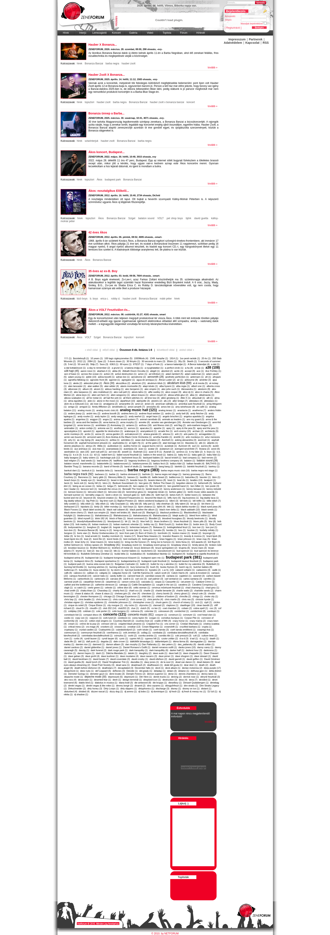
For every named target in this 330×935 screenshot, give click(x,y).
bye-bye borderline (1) (136, 570)
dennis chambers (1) (189, 674)
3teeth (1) (192, 361)
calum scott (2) (162, 573)
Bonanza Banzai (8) (88, 530)
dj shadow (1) (81, 694)
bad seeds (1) (88, 460)
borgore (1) (70, 533)
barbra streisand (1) (131, 474)
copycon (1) (95, 618)
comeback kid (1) (73, 614)
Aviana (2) (204, 449)
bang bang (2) (166, 466)
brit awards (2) (199, 542)
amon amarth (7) (136, 406)
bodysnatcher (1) (77, 527)
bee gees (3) (145, 483)
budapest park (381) (184, 557)
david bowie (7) (101, 659)
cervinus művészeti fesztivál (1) (168, 587)
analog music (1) (86, 410)
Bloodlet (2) (155, 518)
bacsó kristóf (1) (173, 457)
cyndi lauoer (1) (92, 638)
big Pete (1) (92, 500)
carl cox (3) (140, 578)
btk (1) (117, 551)
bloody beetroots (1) (197, 518)
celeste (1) (110, 587)
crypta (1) (207, 626)
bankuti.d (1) (88, 470)
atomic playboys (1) (74, 446)
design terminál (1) (132, 679)
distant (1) (206, 688)
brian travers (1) (98, 542)
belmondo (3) (125, 486)
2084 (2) (91, 361)
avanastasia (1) (114, 449)
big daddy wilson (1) (74, 500)
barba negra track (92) (78, 474)
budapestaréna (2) (130, 561)
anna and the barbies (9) (89, 422)
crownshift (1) (171, 626)
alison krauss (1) (139, 395)
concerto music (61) (141, 614)
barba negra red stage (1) (204, 470)
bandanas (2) (150, 466)
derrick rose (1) (191, 676)
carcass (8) (116, 578)
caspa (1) (160, 581)
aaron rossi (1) (88, 371)
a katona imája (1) (134, 368)
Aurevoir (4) (184, 446)
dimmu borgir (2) (124, 685)
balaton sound (146, 218)
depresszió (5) (115, 676)
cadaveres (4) (203, 570)
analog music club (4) (107, 410)
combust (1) (213, 611)
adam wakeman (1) (195, 374)
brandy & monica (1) (194, 536)
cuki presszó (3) (183, 635)
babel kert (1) (108, 454)
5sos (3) (104, 364)
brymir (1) (81, 551)
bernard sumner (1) (74, 495)
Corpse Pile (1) (192, 618)
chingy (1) (198, 596)
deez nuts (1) (87, 671)
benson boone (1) (77, 492)
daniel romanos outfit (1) (164, 647)
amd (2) (139, 404)
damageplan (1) (198, 641)
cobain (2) (187, 608)
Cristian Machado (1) (191, 623)
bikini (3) (174, 500)
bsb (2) (90, 551)
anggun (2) (95, 419)
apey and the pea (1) (207, 428)
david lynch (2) (93, 662)
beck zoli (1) (80, 483)
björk (188, 218)
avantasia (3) (130, 449)
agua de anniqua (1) (147, 380)
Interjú (82, 32)
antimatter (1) (71, 428)
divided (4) (84, 691)
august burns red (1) (152, 446)
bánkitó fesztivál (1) (197, 466)
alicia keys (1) (83, 395)
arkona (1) (168, 434)
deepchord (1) (71, 671)
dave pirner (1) (166, 656)
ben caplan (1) (140, 486)
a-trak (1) (199, 368)
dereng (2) (176, 676)
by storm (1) (117, 570)
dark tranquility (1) (138, 650)
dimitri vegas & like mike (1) (100, 685)
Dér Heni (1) (145, 676)
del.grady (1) (145, 671)
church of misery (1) (183, 602)
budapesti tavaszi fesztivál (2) (186, 561)
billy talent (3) (182, 503)
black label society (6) (94, 509)
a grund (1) (117, 368)
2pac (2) (102, 361)
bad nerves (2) (209, 457)
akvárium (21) (139, 383)
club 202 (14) (109, 608)
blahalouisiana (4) (142, 515)
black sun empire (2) (98, 512)
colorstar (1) (150, 611)
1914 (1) (174, 358)
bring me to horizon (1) (162, 542)
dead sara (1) (123, 665)
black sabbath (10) (190, 509)
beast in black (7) (120, 480)
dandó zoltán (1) (206, 644)
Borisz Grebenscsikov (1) (105, 533)
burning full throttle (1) (75, 567)
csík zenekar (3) (131, 632)
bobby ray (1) (150, 524)
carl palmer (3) (155, 578)
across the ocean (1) (91, 374)
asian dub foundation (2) (147, 440)
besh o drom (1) (114, 495)
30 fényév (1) (133, 361)
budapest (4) (178, 553)
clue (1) (135, 608)
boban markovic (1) (102, 524)
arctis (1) (89, 434)
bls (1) (136, 521)
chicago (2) (109, 596)
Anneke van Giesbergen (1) (196, 422)
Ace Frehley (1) (213, 371)
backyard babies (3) (153, 457)
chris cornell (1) (121, 599)
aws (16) (84, 451)
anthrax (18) (145, 425)
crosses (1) (120, 626)
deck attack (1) (172, 668)
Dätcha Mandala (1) (116, 653)
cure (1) (68, 638)
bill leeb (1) (185, 500)
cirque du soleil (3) (77, 605)
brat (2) (87, 539)
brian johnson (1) (186, 539)
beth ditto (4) (147, 495)
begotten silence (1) (186, 483)
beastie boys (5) (138, 480)
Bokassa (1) (159, 527)
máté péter (166, 298)
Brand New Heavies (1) (149, 536)
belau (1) (101, 486)
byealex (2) (155, 570)
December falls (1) (144, 668)
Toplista (167, 32)
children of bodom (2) (167, 596)
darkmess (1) (210, 650)
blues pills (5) (200, 521)
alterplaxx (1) (211, 401)
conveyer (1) (189, 614)
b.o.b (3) (77, 454)
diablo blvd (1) (86, 682)
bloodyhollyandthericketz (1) (91, 521)
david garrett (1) (177, 659)
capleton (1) (185, 576)
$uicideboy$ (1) (81, 358)
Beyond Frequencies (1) (131, 498)
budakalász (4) (137, 553)
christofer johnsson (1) (119, 602)
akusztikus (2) (123, 383)
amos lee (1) (167, 406)
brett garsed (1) (150, 539)
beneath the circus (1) (109, 489)
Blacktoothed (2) (192, 512)
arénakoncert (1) (133, 434)
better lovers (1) (193, 495)
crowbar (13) (134, 626)
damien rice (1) (83, 644)
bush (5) (154, 567)
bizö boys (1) (130, 506)
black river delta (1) (169, 509)
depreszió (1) (131, 676)
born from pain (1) (129, 533)
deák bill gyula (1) (173, 665)
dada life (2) (70, 641)
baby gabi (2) (198, 454)
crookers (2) (107, 626)
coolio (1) (69, 618)
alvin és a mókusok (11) (76, 404)
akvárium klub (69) (179, 383)
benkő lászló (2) (154, 489)
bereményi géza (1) (136, 492)
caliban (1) (92, 573)
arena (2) (100, 434)
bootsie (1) (192, 530)
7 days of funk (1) (154, 364)
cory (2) (83, 621)
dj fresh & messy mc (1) (194, 691)
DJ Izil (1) (212, 691)
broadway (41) (112, 544)
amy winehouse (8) (185, 406)
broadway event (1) (132, 545)
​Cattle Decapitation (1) (143, 584)
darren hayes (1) (85, 653)
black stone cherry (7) (75, 512)
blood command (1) (137, 518)
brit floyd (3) (214, 542)
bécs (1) (107, 483)
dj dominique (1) (159, 691)
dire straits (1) (191, 685)
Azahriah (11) (140, 451)
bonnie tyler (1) (134, 530)
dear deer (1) (190, 665)
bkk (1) (170, 506)
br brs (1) (79, 536)
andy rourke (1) (85, 416)
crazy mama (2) (198, 621)
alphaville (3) (143, 401)
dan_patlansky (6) (187, 644)
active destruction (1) (126, 374)
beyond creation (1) (107, 498)
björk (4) (161, 506)
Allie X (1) (186, 398)
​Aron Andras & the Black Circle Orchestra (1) (129, 437)
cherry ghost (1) (182, 593)
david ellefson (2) (158, 659)
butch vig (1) (185, 567)
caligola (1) (105, 573)
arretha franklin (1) (162, 437)
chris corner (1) (138, 599)
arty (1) (72, 440)
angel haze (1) (153, 416)
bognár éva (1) (120, 527)
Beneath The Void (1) (133, 489)
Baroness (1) (84, 477)
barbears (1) (101, 474)
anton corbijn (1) (88, 428)
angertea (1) (82, 419)
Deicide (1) (132, 671)
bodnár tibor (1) (184, 524)
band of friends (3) (113, 466)
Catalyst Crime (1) (205, 581)
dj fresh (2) (174, 691)
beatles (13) (196, 480)
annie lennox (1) (85, 425)
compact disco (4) (92, 614)
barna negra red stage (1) (168, 474)
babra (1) (172, 454)
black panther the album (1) (144, 509)
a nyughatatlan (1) (154, 368)
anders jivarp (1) (76, 413)
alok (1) (91, 401)
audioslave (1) (114, 446)
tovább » (212, 67)
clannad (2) (159, 605)
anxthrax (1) (120, 428)
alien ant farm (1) (100, 395)
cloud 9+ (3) (82, 608)
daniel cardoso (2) (73, 647)
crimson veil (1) (109, 623)
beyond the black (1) (155, 498)
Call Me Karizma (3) (143, 573)
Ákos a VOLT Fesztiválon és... (109, 309)
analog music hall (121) (138, 410)
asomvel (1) (204, 440)
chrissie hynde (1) (205, 599)
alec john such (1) (170, 389)
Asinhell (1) (167, 440)
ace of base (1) (72, 374)
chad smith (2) (71, 590)
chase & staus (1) (104, 593)
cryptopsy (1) (71, 629)
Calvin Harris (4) (179, 573)
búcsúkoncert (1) (166, 551)
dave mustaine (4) (129, 656)
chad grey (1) (212, 587)
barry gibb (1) (100, 477)
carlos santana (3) (193, 578)
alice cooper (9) (173, 392)
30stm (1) (172, 361)
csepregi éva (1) (205, 629)
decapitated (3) (125, 668)
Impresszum (237, 39)
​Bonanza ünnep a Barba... (106, 113)
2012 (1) (81, 361)
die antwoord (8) (142, 682)
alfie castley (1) (156, 392)
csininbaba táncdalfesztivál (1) (96, 635)
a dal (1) (215, 364)
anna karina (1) (111, 422)
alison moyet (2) (158, 395)
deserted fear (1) (102, 679)
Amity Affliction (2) (101, 406)
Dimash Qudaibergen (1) (195, 682)
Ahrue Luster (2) (167, 380)
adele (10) (91, 377)
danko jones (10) (187, 647)
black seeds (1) (209, 509)
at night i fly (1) (136, 443)
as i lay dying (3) (85, 440)
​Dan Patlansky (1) (151, 644)
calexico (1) (79, 573)
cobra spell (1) (200, 608)
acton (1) (142, 374)
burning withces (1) (119, 567)
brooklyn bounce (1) (78, 548)
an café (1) (202, 406)
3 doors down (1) (116, 361)
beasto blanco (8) (157, 480)
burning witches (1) (98, 567)
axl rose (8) (114, 451)
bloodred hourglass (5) (173, 518)
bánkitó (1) (180, 466)
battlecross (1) (176, 477)
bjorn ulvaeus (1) (147, 506)
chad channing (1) (194, 587)
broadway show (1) (181, 545)
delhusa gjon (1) (199, 671)
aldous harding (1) (114, 389)
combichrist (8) (198, 611)
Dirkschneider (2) (77, 688)
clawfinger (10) (187, 605)
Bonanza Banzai (94, 63)
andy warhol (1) (137, 416)
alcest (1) (98, 389)
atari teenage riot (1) (173, 443)
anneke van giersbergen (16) (166, 422)
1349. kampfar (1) (159, 358)
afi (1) (208, 377)
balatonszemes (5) (142, 463)
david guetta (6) (76, 662)
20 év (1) (206, 358)
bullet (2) (144, 564)
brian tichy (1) (82, 542)
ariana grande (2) (152, 434)
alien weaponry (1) (120, 395)
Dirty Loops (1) (111, 688)
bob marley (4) (83, 524)
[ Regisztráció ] (233, 27)
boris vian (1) (84, 533)
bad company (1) (191, 457)
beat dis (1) (183, 480)
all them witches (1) (133, 398)
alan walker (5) (95, 386)
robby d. (115, 298)
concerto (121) (114, 614)
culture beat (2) (209, 635)
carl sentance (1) (173, 578)
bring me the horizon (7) (137, 542)
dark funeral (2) (98, 650)
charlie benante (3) (165, 590)
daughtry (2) (145, 653)
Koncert (116, 32)
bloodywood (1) (115, 521)
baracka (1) (120, 470)
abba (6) (116, 371)
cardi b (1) (128, 578)
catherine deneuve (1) (106, 584)
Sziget (131, 218)
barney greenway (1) (193, 474)
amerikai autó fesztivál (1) (192, 404)
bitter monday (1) (113, 506)
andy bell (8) (182, 413)
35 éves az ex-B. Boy (102, 271)
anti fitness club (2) (162, 425)
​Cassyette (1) (172, 581)
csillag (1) (146, 632)
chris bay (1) (70, 599)
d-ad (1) (194, 638)
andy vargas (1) (119, 416)
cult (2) (196, 635)
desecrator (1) (85, 679)
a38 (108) (212, 367)
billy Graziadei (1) (119, 503)
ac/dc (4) (178, 371)
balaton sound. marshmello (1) (80, 463)
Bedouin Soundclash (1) (125, 483)
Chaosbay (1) (104, 590)
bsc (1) (99, 551)
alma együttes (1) (77, 401)
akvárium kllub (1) (156, 383)
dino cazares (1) (155, 685)
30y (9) (181, 361)
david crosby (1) (140, 659)
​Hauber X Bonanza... (102, 44)
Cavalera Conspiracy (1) (204, 584)
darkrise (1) (70, 653)
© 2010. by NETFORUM (165, 933)
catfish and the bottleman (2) (78, 584)
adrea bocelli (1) (106, 377)
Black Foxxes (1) (72, 509)
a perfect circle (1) (174, 368)
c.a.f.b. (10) (168, 570)
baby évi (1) (184, 454)
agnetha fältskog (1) (78, 380)
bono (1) (148, 530)
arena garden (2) (114, 434)
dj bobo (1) (143, 691)
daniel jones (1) (114, 647)
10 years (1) (96, 358)
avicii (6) (215, 449)
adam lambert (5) (174, 374)
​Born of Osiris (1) (147, 533)
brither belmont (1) (73, 545)
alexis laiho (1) (139, 392)
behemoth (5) (205, 483)
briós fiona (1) (183, 542)
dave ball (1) (175, 653)
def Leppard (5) (103, 671)
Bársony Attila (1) (117, 477)
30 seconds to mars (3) (153, 361)
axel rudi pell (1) (99, 451)
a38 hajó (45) (71, 370)
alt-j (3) (167, 401)
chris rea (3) (188, 599)
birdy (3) (98, 506)
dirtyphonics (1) (146, 688)
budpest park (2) (76, 564)
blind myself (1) (86, 518)
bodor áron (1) (200, 524)
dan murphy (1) (133, 644)
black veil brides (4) (120, 512)
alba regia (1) (183, 386)
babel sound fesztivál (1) (129, 454)
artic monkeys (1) (195, 437)
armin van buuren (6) (75, 437)
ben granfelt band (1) (178, 486)
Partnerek (256, 39)
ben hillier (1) (197, 486)
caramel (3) (199, 576)
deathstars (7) (109, 668)
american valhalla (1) (166, 404)
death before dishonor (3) (88, 668)
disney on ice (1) (191, 688)
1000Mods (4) (141, 358)
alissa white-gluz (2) (178, 395)
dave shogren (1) (184, 656)
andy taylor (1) (102, 416)
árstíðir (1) (179, 437)
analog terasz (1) (167, 410)
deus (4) (183, 679)
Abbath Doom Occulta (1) (135, 371)
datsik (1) (132, 653)
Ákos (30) (109, 383)
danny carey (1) (205, 647)
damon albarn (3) (115, 644)
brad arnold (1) (92, 536)
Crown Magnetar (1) (152, 626)
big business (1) (190, 498)
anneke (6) (144, 422)
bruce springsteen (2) (166, 548)
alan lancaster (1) (77, 386)
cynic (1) (123, 638)
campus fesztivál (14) (80, 576)
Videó (150, 32)
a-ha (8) (189, 368)
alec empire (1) (152, 389)
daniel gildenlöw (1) (94, 647)
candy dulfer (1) (118, 576)
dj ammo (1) (130, 691)
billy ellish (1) (102, 503)
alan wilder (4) (111, 386)
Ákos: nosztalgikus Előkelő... (108, 190)
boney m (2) (106, 530)
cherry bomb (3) (164, 593)
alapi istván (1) (150, 386)
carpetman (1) (113, 581)
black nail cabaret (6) (117, 509)
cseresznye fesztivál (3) (93, 632)
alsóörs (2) (156, 401)
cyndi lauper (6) (110, 638)
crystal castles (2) (88, 629)
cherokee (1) (148, 593)
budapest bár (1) (93, 557)
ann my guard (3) (195, 419)
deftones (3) (119, 671)
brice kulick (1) (115, 542)
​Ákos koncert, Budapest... (106, 152)
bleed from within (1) (199, 515)
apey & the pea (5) (186, 428)
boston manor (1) (181, 533)
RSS (266, 42)
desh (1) (117, 679)
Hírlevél (200, 32)
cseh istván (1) (144, 629)
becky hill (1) (94, 483)
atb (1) (202, 443)
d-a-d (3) (184, 638)
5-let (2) (72, 364)
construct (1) (175, 614)
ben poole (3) (212, 486)
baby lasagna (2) (72, 457)
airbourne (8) (191, 380)
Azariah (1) (169, 451)
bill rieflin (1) (199, 500)
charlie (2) (149, 590)
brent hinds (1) (114, 539)
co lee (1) (156, 608)
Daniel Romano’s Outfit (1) (136, 647)
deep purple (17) (212, 668)
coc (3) (213, 608)
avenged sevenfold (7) (186, 449)
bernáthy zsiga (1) (95, 495)
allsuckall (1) (198, 398)
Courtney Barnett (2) (123, 621)
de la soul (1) (167, 662)
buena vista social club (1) (99, 564)
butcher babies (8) (203, 567)
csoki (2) (132, 635)
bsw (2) (108, 551)
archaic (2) (198, 431)
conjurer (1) (161, 614)
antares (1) (131, 425)
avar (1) (142, 449)
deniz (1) (172, 674)
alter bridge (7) (180, 401)
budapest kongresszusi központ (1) (122, 557)
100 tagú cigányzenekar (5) (118, 358)
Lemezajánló (99, 32)
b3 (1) (97, 454)
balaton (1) (189, 460)
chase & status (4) (84, 593)
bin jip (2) (195, 503)
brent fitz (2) (99, 539)
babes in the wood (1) (155, 454)
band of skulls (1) (133, 466)
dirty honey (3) (94, 688)
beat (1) (172, 480)
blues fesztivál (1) (183, 521)
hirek (79, 63)
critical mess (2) (76, 626)
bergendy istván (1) (158, 492)
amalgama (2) (110, 404)
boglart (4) (106, 527)
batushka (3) (191, 477)
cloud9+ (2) (95, 608)
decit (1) (159, 668)
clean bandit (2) (205, 605)
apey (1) (170, 428)
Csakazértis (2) (106, 629)
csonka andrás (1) (147, 635)
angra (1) (107, 419)
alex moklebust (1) (102, 392)
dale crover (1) (120, 641)
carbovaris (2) (101, 578)
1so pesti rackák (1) (190, 358)
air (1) (180, 380)
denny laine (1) (209, 674)
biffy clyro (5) (174, 498)
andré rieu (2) (93, 413)
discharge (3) (162, 688)
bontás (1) (171, 530)
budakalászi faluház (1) (159, 553)
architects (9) (211, 431)
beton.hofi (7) (176, 495)
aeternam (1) (197, 377)
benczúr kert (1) (89, 489)
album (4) (87, 389)
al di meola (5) (200, 383)
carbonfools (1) (85, 578)
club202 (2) (123, 608)
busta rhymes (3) (169, 567)
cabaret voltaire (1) (185, 570)
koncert (191, 102)
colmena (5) (137, 611)
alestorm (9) (204, 389)
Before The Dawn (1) (164, 483)
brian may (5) (203, 539)
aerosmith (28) (156, 376)
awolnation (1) (71, 451)
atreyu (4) (91, 446)
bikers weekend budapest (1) (153, 500)
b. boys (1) (209, 451)
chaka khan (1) (88, 590)
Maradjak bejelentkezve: (255, 23)
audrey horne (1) (132, 446)
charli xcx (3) (135, 590)
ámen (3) (149, 404)
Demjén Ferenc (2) (136, 674)
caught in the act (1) (166, 584)
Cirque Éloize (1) (97, 605)
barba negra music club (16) (175, 470)
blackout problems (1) (171, 512)
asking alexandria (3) (185, 440)
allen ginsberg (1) (170, 398)
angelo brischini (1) (172, 416)
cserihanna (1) (114, 632)
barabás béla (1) (104, 470)
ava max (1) (98, 449)
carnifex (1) (209, 578)
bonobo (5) (159, 530)
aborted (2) (167, 371)
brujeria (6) (184, 548)
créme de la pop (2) (90, 623)
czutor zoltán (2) (169, 638)
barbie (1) (114, 474)
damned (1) (99, 644)
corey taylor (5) (140, 618)
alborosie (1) (74, 389)
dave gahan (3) (76, 656)
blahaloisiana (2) (103, 515)
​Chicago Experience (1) (128, 596)
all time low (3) (152, 398)
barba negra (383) (143, 470)
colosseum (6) (165, 611)
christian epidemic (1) (96, 602)
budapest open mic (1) (152, 557)
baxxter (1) (205, 477)
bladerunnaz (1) (85, 515)
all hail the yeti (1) (113, 398)
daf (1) (81, 641)
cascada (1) (147, 581)
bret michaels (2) (132, 539)
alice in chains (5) (204, 392)
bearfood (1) (103, 480)
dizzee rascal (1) (99, 691)
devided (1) (204, 679)
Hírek (66, 32)
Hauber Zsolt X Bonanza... (106, 74)
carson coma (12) (131, 581)
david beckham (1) (82, 659)
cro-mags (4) (92, 626)
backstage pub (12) (110, 457)
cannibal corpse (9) (155, 576)
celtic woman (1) (141, 587)
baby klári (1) (213, 454)
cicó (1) (199, 602)
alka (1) (194, 395)
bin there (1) (207, 503)
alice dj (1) (188, 392)
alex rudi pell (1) (122, 392)
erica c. (104, 298)
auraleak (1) (171, 446)
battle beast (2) (159, 477)
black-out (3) (138, 512)
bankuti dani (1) (72, 470)
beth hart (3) (162, 495)
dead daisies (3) (205, 662)
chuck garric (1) (164, 602)
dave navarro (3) (148, 656)
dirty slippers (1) (128, 688)
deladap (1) (160, 671)
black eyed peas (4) (211, 506)
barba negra (112, 63)
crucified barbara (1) (190, 626)
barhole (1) (147, 474)
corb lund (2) (109, 618)
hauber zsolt (128, 63)
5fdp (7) (94, 364)
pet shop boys (175, 218)
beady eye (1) (88, 480)
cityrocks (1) (145, 605)
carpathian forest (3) (94, 581)
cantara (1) (172, 576)
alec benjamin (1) (134, 389)
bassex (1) (133, 477)
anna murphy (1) (128, 422)
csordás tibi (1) (165, 635)
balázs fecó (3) (160, 463)
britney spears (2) (94, 545)
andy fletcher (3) (198, 413)
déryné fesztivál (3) (210, 676)
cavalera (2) (184, 584)
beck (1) (68, 483)
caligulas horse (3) (121, 573)
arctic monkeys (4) (73, 434)
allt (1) (209, 398)
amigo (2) (73, 406)
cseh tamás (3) (161, 629)
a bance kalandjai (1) (175, 364)
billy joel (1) (149, 503)
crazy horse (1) (180, 621)
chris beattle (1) (86, 599)
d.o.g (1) (204, 638)
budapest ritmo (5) (84, 561)
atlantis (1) (212, 443)
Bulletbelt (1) (213, 564)
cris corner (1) (172, 623)
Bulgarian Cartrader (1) (127, 564)
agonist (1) (114, 380)
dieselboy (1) (175, 682)
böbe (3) (68, 536)
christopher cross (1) (143, 602)
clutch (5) (145, 608)
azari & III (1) (155, 451)
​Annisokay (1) (117, 425)
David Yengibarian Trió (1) (115, 662)
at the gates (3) (153, 443)
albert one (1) (198, 386)
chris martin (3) (172, 599)
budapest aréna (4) (74, 557)
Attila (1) (101, 446)
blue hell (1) (146, 521)
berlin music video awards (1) (203, 492)
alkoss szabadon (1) (74, 398)
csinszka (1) (120, 635)
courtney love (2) (144, 621)
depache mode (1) (73, 676)
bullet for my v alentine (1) (164, 564)
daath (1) (214, 638)
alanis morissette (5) (130, 386)
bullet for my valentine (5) (192, 564)
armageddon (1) (207, 434)
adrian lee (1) (123, 377)
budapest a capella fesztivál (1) (203, 553)
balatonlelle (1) (104, 463)
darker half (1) (177, 650)
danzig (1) (84, 650)
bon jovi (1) (211, 527)
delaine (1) (183, 671)
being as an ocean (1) (84, 486)
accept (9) (190, 371)
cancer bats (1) (100, 576)
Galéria (133, 32)
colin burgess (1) (120, 611)
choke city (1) (211, 596)
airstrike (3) (205, 380)
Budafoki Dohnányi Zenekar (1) (97, 553)
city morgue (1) (115, 605)
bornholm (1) (164, 533)
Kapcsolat (252, 42)
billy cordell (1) (71, 503)
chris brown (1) (103, 599)
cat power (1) (187, 581)
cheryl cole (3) (199, 593)
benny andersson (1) (174, 489)
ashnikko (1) (127, 440)
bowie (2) (196, 533)
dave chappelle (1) (192, 653)
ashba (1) (114, 440)
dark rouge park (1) (118, 650)
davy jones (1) (151, 662)
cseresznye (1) (71, 632)
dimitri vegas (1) (76, 685)
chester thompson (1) (91, 596)
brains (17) (130, 536)
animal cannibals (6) (150, 419)
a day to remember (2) (98, 368)
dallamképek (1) (163, 641)
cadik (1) (216, 570)
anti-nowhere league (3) (199, 425)
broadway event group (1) (156, 545)
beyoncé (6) (90, 498)
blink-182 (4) (101, 518)
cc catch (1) (80, 587)
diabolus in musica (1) (106, 682)
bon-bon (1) (70, 530)
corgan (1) (154, 618)
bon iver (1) (198, 527)
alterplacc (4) (196, 401)
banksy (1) (214, 466)
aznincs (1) (182, 451)
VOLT (160, 218)
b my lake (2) (196, 451)
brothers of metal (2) (122, 548)
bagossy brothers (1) (139, 460)
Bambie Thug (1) (72, 466)
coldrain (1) (88, 611)
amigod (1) (85, 406)
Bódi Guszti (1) (166, 524)
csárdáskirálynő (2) (125, 629)
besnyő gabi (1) (132, 495)
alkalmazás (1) (206, 395)
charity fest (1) (120, 590)
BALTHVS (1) (213, 463)
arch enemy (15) (182, 431)
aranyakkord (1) (148, 431)
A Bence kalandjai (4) (199, 364)
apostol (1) (88, 431)
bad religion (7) (72, 460)
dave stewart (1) (202, 656)
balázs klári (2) (177, 463)
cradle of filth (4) (162, 621)
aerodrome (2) (138, 377)
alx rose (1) (96, 404)
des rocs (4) (70, 679)
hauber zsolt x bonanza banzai (167, 102)
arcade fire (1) (165, 431)
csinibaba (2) (159, 632)
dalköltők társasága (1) (141, 641)
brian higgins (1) (168, 539)
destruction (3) (169, 679)
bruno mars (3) (199, 548)
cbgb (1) (68, 587)
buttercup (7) (70, 570)
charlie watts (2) (184, 590)
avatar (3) (153, 449)
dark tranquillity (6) (158, 650)
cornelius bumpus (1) (172, 618)
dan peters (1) (169, 644)
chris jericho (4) (155, 599)
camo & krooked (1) (200, 573)
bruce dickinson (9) (144, 548)
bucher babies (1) (131, 551)
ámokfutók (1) (119, 406)
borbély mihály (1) (209, 530)
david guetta (201, 218)
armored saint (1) (96, 437)
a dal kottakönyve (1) (75, 368)
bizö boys (82, 298)
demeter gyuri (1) (99, 674)
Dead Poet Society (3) (103, 665)
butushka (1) (85, 570)
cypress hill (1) (152, 638)
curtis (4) (78, 638)
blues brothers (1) (163, 521)
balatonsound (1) (122, 463)
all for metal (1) (94, 398)
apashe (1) (159, 428)
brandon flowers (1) (173, 536)
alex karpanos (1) (83, 392)
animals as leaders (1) (173, 419)
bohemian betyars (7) (141, 527)
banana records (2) (92, 466)
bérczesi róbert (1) (97, 492)
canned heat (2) (136, 576)
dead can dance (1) (185, 662)
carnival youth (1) (73, 581)
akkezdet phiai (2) (93, 383)
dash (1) (100, 653)
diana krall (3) (126, 682)
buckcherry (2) (148, 551)
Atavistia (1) (191, 443)
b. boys (94, 298)
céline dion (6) (124, 587)
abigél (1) (155, 371)
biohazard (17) (71, 506)
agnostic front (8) (99, 380)
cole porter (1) (103, 611)
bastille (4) (145, 477)
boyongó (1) (209, 533)
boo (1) (182, 530)
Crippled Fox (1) (154, 623)
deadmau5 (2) (138, 665)
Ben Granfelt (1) (157, 486)
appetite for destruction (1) (109, 431)
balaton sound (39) (207, 460)
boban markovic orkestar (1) (127, 524)
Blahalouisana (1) (123, 515)
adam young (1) (76, 377)
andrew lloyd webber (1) (151, 413)
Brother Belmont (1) (100, 548)
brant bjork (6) (213, 536)
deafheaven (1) (155, 665)
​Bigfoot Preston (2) (127, 500)
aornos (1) (133, 428)
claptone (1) (172, 605)
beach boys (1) (72, 480)
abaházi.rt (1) (104, 371)
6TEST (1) (138, 364)
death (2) (203, 665)
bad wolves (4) (104, 460)
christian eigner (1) (73, 602)
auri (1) (196, 446)
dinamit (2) (139, 685)
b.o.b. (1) (87, 454)
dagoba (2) (106, 641)
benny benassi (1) (195, 489)
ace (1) (200, 371)
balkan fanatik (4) (195, 463)
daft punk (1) (92, 641)
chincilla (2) (185, 596)
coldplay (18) (74, 611)
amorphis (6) (153, 406)
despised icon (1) (152, 679)
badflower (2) (120, 460)
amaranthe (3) (126, 404)
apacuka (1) (146, 428)
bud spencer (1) (185, 551)
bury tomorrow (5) (139, 567)
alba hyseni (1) (166, 386)
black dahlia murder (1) (188, 506)
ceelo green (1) (95, 587)
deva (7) (193, 679)
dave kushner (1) (109, 656)
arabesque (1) (131, 431)
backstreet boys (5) (131, 457)
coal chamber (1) (171, 608)
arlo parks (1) (190, 434)
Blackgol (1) (152, 512)
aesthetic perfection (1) (177, 377)
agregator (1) (128, 380)
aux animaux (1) (82, 449)
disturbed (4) (70, 691)
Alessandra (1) (188, 389)
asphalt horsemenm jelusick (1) (95, 443)
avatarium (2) (166, 449)
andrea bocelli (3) (111, 413)
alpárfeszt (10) (127, 401)
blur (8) (212, 521)
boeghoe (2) (93, 527)
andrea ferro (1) (129, 413)
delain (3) (172, 671)
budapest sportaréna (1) (107, 561)
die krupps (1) (160, 682)
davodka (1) (136, 662)
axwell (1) (127, 451)
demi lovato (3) (117, 674)
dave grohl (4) (92, 656)
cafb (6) (68, 573)
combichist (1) (181, 611)
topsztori (89, 102)
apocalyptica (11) (73, 431)
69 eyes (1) (126, 364)
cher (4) (136, 593)
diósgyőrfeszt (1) (173, 685)
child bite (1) (148, 596)
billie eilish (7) (214, 500)
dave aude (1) (160, 653)
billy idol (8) (136, 503)
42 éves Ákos (97, 232)
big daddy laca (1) (209, 498)
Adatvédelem (233, 42)
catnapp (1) (125, 584)
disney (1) (176, 688)
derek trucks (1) (161, 676)
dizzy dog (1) (116, 691)
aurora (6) (206, 446)
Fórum (184, 32)
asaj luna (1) (101, 440)
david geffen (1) (194, 659)
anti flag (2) (180, 425)
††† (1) (68, 358)
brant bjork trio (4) (73, 539)
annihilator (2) (103, 425)
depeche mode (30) (95, 676)
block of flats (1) (117, 518)
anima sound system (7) (126, 419)
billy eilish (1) (87, 503)
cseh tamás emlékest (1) (183, 629)
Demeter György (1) (78, 674)
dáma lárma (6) (181, 641)
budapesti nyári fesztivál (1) (155, 561)
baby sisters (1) (91, 457)
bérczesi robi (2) (116, 492)
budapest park (112, 179)
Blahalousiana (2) (162, 515)
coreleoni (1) (124, 618)
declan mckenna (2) (192, 668)
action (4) (108, 374)
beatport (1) (210, 480)
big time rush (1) (108, 500)
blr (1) (128, 521)
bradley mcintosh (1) (112, 536)
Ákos (99, 179)
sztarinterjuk (91, 140)
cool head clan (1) (206, 614)
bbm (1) (216, 477)
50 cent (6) (83, 364)
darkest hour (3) (194, 650)
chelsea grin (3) (123, 593)
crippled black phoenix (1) (131, 623)
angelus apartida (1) (194, 416)
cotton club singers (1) (100, 621)
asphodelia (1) (120, 443)
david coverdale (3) (120, 659)
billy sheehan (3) (165, 503)
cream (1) (73, 623)
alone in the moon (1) (108, 401)
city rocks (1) (130, 605)
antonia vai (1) (105, 428)
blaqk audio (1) (180, 515)
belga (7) (111, 486)
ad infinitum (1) (156, 374)
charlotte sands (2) (203, 590)
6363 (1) (114, 364)
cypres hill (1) (136, 638)
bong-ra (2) (119, 530)
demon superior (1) (157, 674)
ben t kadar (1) (71, 489)
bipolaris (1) (87, 506)
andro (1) (170, 413)
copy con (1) (81, 618)
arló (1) (178, 434)
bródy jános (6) (200, 545)
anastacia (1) (184, 410)
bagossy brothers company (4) (167, 460)
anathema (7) (199, 410)
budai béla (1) (121, 553)
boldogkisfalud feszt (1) (179, 527)
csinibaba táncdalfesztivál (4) (182, 632)
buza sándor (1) (101, 570)
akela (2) (77, 383)
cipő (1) (208, 602)
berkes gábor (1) (177, 492)
